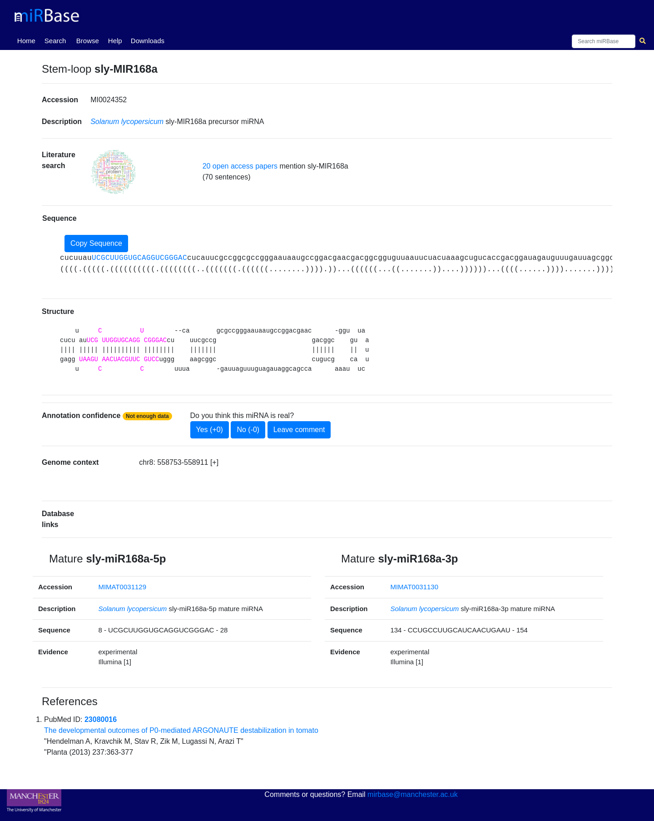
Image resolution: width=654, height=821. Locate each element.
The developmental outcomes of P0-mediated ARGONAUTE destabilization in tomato (181, 730)
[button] (113, 171)
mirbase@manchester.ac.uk (412, 794)
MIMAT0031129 (122, 587)
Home (28, 40)
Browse (87, 41)
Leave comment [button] (299, 429)
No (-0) (248, 429)
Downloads (147, 41)
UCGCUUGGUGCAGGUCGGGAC (139, 258)
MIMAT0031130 (414, 587)
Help (115, 41)
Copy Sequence (96, 243)
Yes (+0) (209, 429)
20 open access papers (240, 166)
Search (55, 41)
